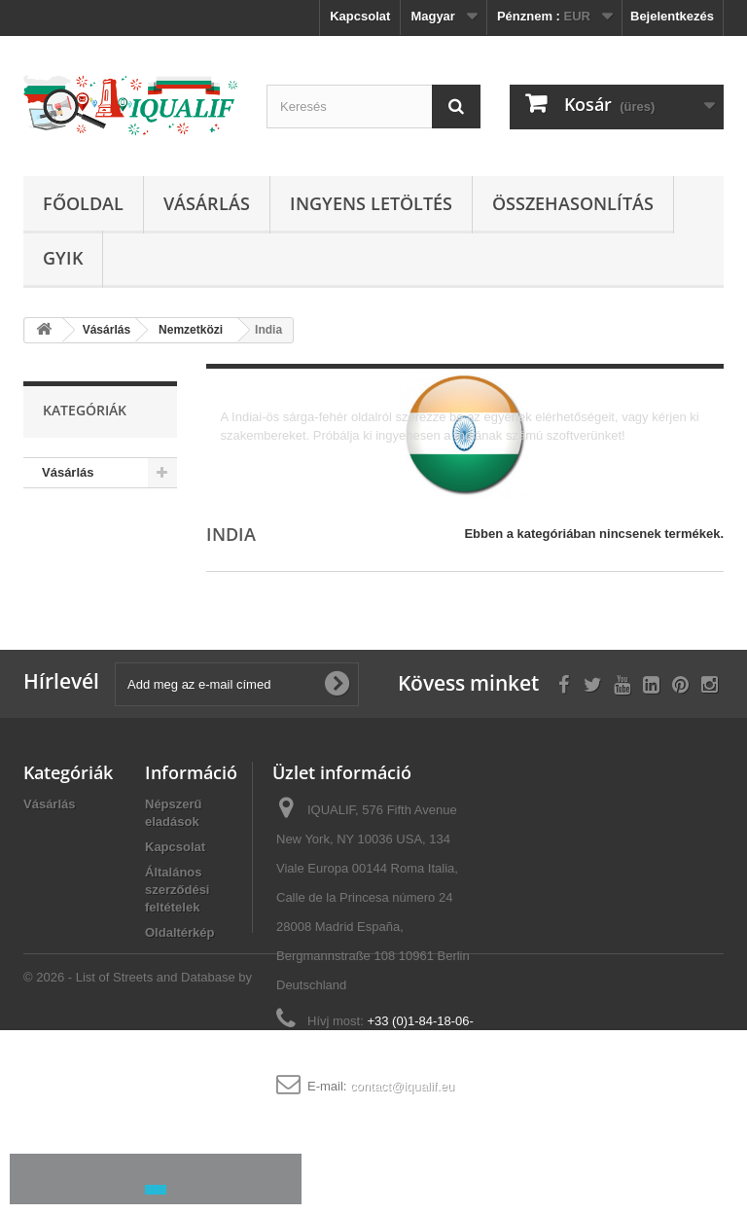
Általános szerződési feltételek (177, 889)
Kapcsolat (360, 16)
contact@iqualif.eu (402, 1086)
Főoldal (83, 203)
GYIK (63, 257)
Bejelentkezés (672, 16)
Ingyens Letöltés (371, 203)
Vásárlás (206, 203)
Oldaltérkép (180, 932)
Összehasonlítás (573, 203)
